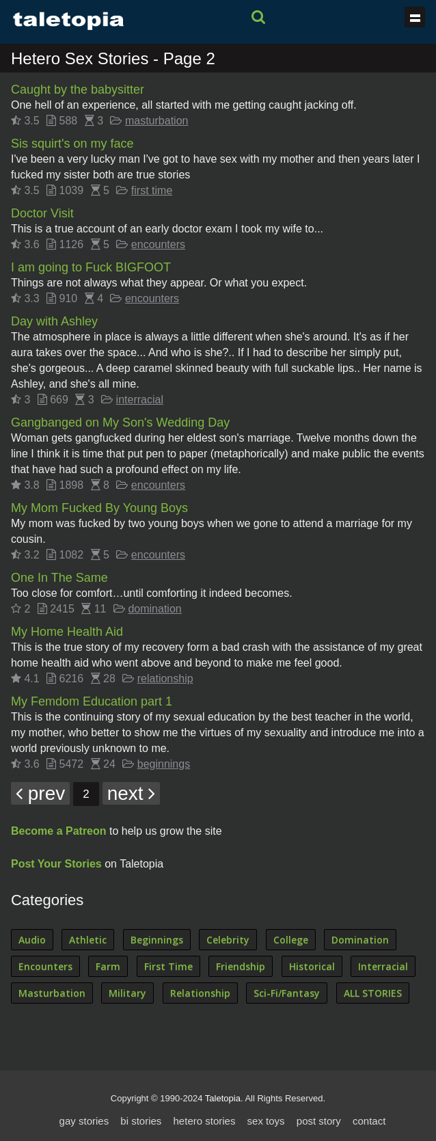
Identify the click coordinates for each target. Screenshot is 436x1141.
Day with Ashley (54, 321)
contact (369, 1121)
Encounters (45, 966)
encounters (158, 244)
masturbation (157, 120)
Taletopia (223, 1098)
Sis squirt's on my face (72, 143)
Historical (312, 966)
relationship (165, 678)
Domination (360, 939)
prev (40, 793)
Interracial (383, 966)
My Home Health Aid (67, 632)
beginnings (163, 764)
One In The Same (59, 578)
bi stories (140, 1121)
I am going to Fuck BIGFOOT (91, 267)
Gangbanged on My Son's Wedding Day (120, 422)
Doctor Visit (42, 213)
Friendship (240, 966)
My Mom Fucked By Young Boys (99, 508)
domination (154, 609)
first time (151, 190)
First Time (168, 966)
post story (319, 1121)
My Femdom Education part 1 (91, 701)
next (131, 793)
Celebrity (227, 939)
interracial (139, 399)
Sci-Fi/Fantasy (287, 992)
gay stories (84, 1121)
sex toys (266, 1121)
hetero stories (205, 1121)
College (290, 939)
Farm (108, 966)
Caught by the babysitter (77, 89)
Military (127, 992)
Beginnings (157, 939)
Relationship (200, 992)
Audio (32, 939)
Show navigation (415, 17)
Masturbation (51, 992)
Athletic (88, 939)
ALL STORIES (373, 992)
